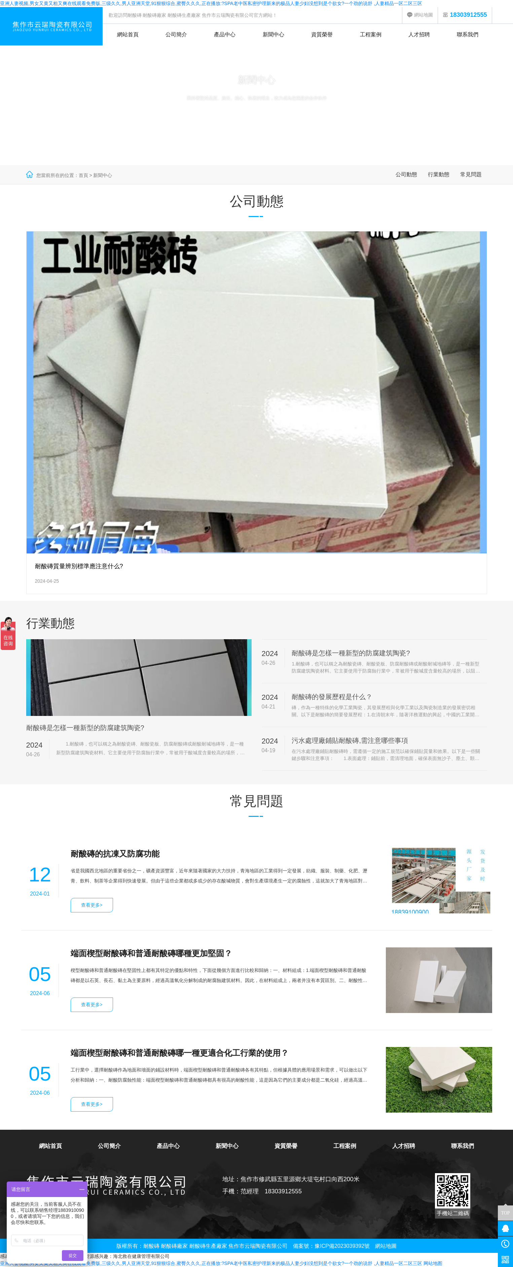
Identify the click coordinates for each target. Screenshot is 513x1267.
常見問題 (471, 174)
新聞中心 (273, 34)
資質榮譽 (322, 34)
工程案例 (370, 34)
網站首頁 (128, 34)
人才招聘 (419, 34)
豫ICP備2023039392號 (342, 1246)
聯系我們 (467, 34)
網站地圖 (420, 14)
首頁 (83, 175)
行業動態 (438, 174)
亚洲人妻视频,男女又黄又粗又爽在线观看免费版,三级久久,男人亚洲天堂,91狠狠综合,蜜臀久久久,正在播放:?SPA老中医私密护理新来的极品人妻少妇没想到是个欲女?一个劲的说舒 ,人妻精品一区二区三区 (211, 3)
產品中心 (224, 34)
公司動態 (406, 174)
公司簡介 (176, 34)
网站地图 (433, 1263)
